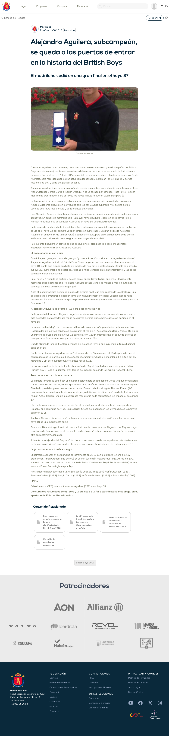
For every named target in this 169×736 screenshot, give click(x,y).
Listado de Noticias (13, 18)
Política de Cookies (138, 682)
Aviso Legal (134, 687)
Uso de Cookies (136, 692)
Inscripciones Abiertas (100, 687)
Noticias (54, 706)
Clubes (53, 696)
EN (166, 6)
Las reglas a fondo (98, 707)
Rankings (93, 682)
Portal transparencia (60, 682)
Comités (54, 677)
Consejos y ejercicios (99, 702)
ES (162, 6)
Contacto (54, 711)
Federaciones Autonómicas (63, 687)
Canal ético (55, 692)
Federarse (94, 698)
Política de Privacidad (139, 677)
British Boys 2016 (85, 562)
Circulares (55, 701)
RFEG (91, 677)
